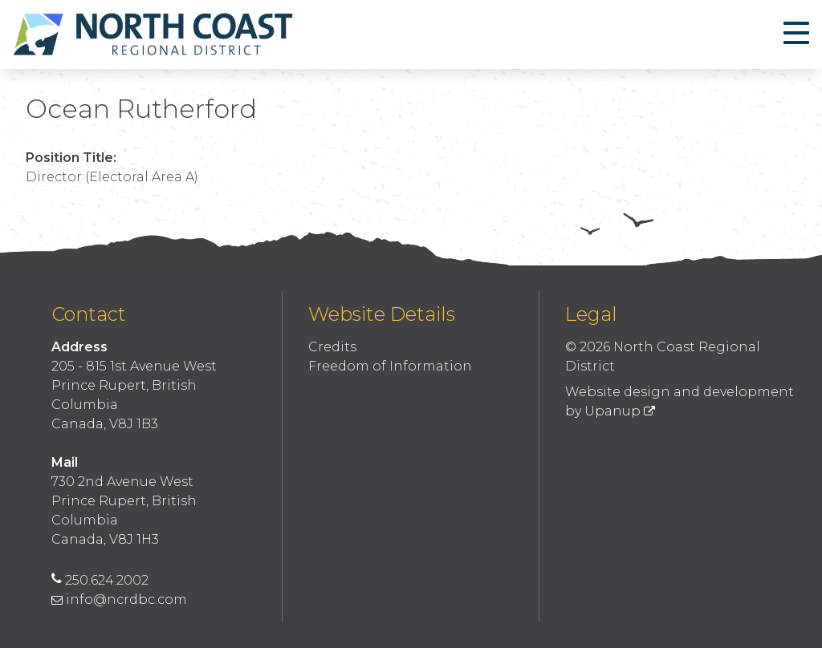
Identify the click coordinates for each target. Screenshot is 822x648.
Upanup (619, 411)
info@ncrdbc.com (119, 599)
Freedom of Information (390, 366)
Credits (332, 346)
